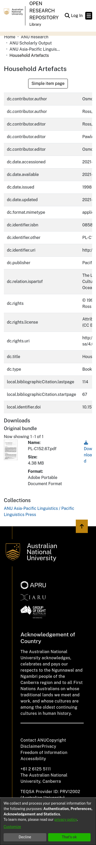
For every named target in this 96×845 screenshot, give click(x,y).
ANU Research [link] (34, 36)
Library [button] (35, 24)
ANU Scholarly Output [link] (30, 43)
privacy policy (66, 819)
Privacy (49, 746)
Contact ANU (33, 740)
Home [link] (9, 36)
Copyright (56, 740)
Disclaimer (31, 746)
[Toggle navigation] (88, 16)
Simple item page (48, 83)
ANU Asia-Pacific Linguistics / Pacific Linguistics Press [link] (35, 49)
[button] (67, 16)
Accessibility (33, 758)
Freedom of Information (43, 752)
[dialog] (48, 821)
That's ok (69, 837)
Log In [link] (77, 15)
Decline (25, 837)
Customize (12, 827)
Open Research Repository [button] (44, 10)
